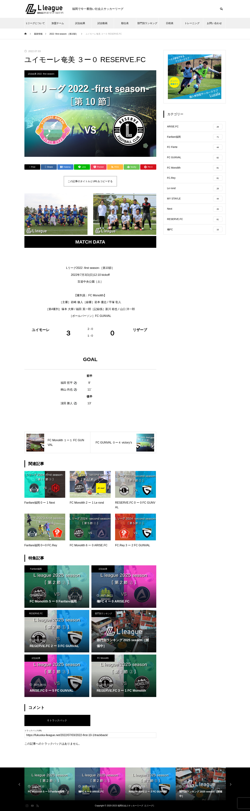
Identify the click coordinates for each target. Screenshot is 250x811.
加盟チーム (57, 23)
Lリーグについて (35, 23)
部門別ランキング (147, 23)
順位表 (125, 23)
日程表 (169, 23)
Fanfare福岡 (36, 569)
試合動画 (102, 23)
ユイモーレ (41, 330)
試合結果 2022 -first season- (41, 74)
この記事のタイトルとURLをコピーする (90, 181)
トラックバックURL (33, 731)
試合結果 (80, 23)
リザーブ (140, 330)
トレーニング (192, 23)
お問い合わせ (214, 23)
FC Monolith (103, 658)
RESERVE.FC (36, 613)
